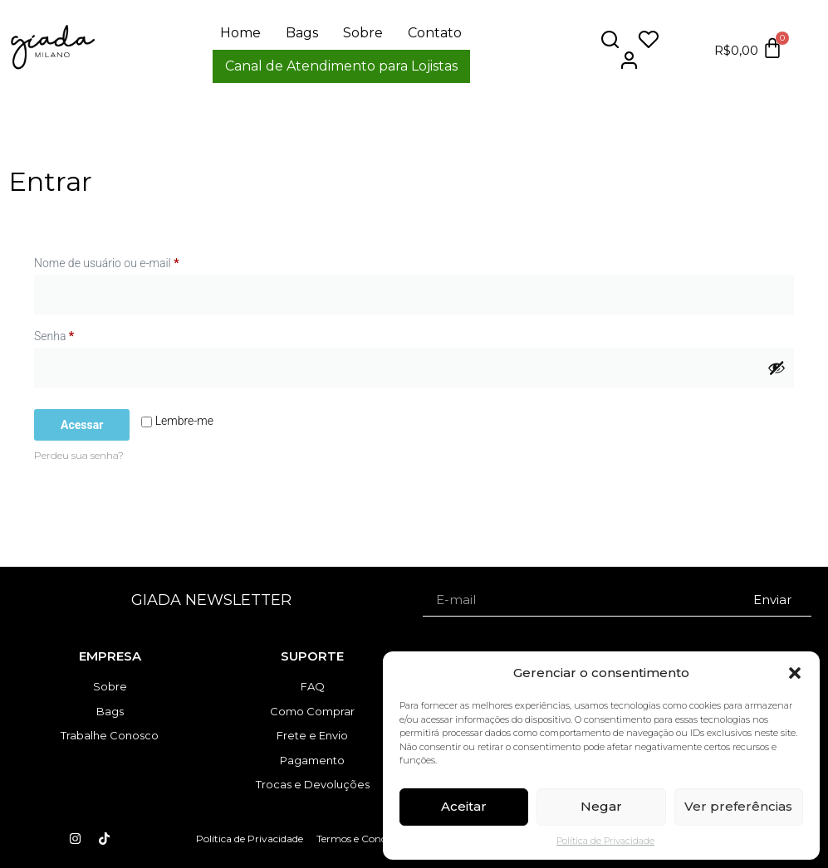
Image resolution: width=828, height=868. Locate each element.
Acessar (82, 425)
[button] (794, 673)
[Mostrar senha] (776, 367)
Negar (601, 806)
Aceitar (464, 806)
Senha (82, 333)
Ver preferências (738, 806)
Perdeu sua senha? (79, 455)
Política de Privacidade (605, 840)
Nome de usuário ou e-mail (134, 260)
